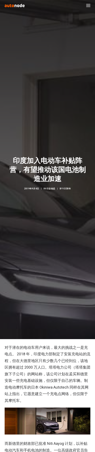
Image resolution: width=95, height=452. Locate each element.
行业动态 (50, 184)
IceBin (67, 184)
